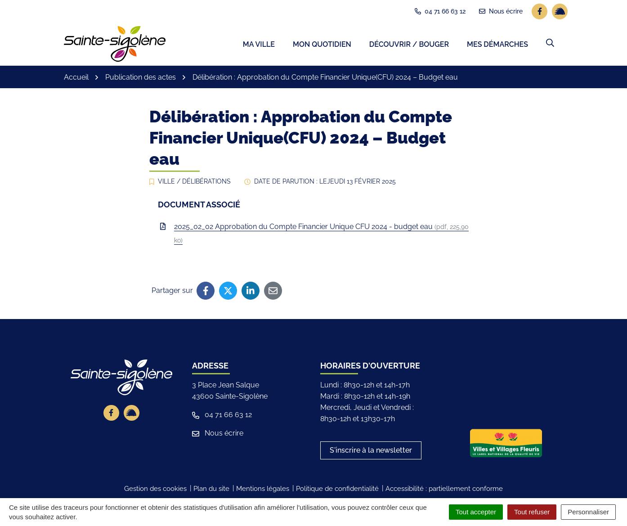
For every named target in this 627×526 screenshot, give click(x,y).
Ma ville (259, 45)
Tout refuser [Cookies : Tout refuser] (532, 512)
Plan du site (211, 490)
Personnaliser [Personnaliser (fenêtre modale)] (588, 512)
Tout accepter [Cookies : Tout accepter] (476, 512)
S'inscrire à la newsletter (371, 451)
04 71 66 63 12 (222, 416)
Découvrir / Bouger (409, 45)
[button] (550, 43)
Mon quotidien (322, 45)
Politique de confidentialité (337, 490)
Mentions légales (262, 490)
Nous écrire (217, 434)
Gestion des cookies (155, 490)
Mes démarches (497, 45)
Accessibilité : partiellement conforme (444, 490)
